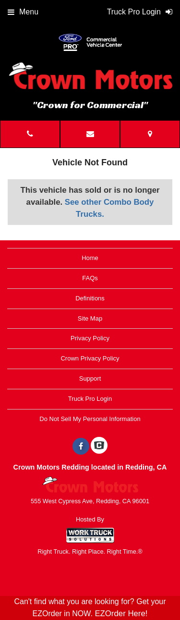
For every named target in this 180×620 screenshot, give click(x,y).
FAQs (90, 278)
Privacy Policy (90, 338)
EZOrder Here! (121, 613)
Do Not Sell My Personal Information (89, 418)
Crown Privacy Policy (89, 358)
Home (90, 257)
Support (90, 378)
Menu (23, 12)
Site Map (90, 318)
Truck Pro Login (90, 398)
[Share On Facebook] (80, 446)
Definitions (90, 298)
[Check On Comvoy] (99, 446)
